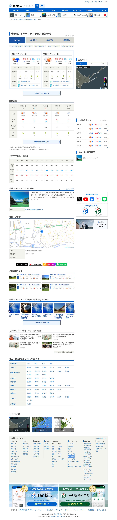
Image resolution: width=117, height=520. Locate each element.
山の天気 (70, 444)
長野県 (44, 374)
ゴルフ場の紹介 (39, 46)
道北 (28, 363)
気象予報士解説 (100, 444)
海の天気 (70, 446)
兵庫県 (37, 385)
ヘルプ (106, 2)
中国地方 (13, 389)
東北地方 (13, 367)
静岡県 (44, 382)
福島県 (67, 367)
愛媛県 (44, 393)
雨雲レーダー (15, 456)
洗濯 (53, 446)
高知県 (52, 393)
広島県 (52, 389)
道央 (43, 363)
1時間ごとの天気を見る (42, 93)
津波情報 (36, 449)
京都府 (44, 385)
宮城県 (44, 367)
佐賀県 (37, 397)
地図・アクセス (53, 46)
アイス (60, 454)
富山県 (37, 378)
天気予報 (16, 10)
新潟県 (29, 378)
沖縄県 (29, 404)
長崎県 (44, 397)
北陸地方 (13, 378)
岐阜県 (37, 382)
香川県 (37, 393)
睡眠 (53, 466)
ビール (60, 456)
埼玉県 (44, 371)
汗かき (60, 446)
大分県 (59, 397)
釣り (69, 464)
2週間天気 (66, 40)
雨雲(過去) (26, 444)
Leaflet (66, 247)
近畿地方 (13, 385)
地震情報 (36, 446)
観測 (27, 10)
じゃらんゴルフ (70, 189)
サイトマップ (98, 2)
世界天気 (13, 446)
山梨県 (37, 374)
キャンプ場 (71, 459)
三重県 (52, 382)
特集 (97, 451)
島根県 (37, 389)
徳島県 (29, 393)
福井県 (52, 378)
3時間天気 (33, 40)
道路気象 (13, 469)
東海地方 (13, 382)
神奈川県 (37, 371)
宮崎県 (67, 397)
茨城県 (59, 371)
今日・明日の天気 (15, 46)
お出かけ (54, 451)
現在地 (42, 7)
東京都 (29, 371)
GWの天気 (88, 453)
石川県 (44, 378)
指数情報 (65, 10)
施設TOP (17, 40)
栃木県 (67, 371)
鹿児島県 (29, 400)
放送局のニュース (101, 449)
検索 (37, 6)
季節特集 (89, 10)
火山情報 (36, 451)
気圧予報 (13, 449)
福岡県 (29, 397)
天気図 (52, 10)
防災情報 (40, 10)
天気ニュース (101, 10)
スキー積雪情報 (88, 474)
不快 (59, 449)
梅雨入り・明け (88, 457)
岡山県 (44, 389)
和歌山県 (67, 385)
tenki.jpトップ (89, 2)
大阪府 (29, 385)
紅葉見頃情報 (88, 466)
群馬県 (29, 374)
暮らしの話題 (99, 446)
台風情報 (36, 454)
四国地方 (13, 393)
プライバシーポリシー (63, 510)
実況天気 (25, 449)
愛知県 (29, 382)
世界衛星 (46, 449)
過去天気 (25, 451)
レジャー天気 (76, 10)
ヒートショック (88, 470)
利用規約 (50, 510)
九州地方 (13, 398)
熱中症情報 (88, 461)
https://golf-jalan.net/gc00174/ (34, 209)
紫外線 (54, 459)
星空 (53, 454)
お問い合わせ (101, 510)
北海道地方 (13, 363)
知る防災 (36, 456)
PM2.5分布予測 (15, 461)
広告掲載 (91, 510)
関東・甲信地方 (15, 373)
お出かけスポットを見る (42, 322)
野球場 (70, 451)
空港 (69, 449)
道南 (51, 363)
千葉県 (52, 371)
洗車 (53, 464)
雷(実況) (25, 454)
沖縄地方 (13, 404)
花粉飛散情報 (88, 444)
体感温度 (54, 461)
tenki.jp (15, 6)
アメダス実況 (27, 446)
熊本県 (52, 397)
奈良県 (59, 385)
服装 (53, 449)
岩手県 (37, 367)
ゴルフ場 (71, 456)
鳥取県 (29, 389)
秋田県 (52, 367)
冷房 (59, 451)
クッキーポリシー (80, 510)
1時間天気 (49, 40)
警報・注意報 (37, 444)
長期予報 (13, 454)
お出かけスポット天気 (74, 466)
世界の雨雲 (14, 464)
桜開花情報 (88, 449)
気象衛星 (46, 446)
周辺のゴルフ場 (66, 46)
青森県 (29, 367)
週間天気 (27, 46)
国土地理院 (71, 247)
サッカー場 (71, 454)
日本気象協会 (22, 510)
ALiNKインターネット (35, 510)
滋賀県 (52, 385)
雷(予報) (13, 466)
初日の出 (88, 478)
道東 (36, 363)
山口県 (59, 389)
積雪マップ (14, 459)
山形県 (59, 367)
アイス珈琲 (61, 459)
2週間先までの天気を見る (41, 142)
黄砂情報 (13, 471)
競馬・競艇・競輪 (73, 461)
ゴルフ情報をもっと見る (65, 352)
